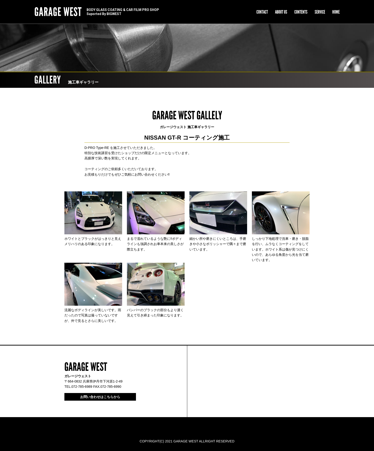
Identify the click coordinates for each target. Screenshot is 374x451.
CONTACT (262, 12)
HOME (336, 12)
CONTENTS (300, 12)
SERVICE (320, 12)
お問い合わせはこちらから (100, 397)
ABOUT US (281, 12)
